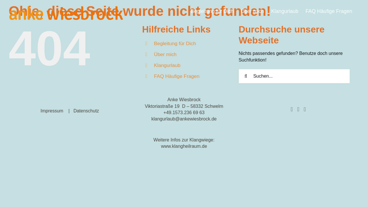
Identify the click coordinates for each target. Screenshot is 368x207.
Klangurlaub (167, 65)
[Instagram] (298, 109)
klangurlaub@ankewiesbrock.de (183, 118)
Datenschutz (86, 110)
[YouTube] (305, 109)
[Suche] (246, 76)
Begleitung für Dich (175, 43)
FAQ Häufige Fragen (177, 76)
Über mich (165, 54)
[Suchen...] (294, 76)
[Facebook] (292, 109)
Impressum (52, 110)
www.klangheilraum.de (184, 146)
